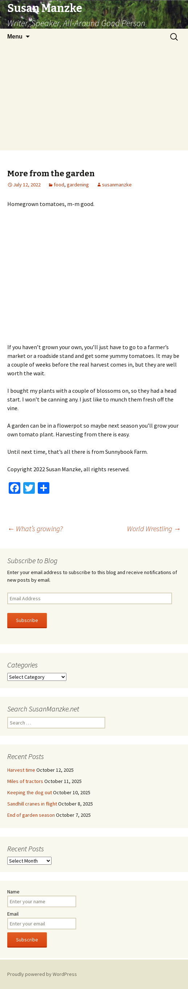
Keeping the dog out (29, 792)
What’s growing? (35, 528)
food (59, 184)
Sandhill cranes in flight (32, 803)
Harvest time (21, 770)
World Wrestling (154, 528)
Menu (15, 36)
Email (13, 914)
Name (13, 891)
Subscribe (27, 620)
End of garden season (31, 815)
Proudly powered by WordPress (42, 974)
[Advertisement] (94, 99)
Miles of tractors (25, 781)
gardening (78, 184)
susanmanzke (117, 184)
